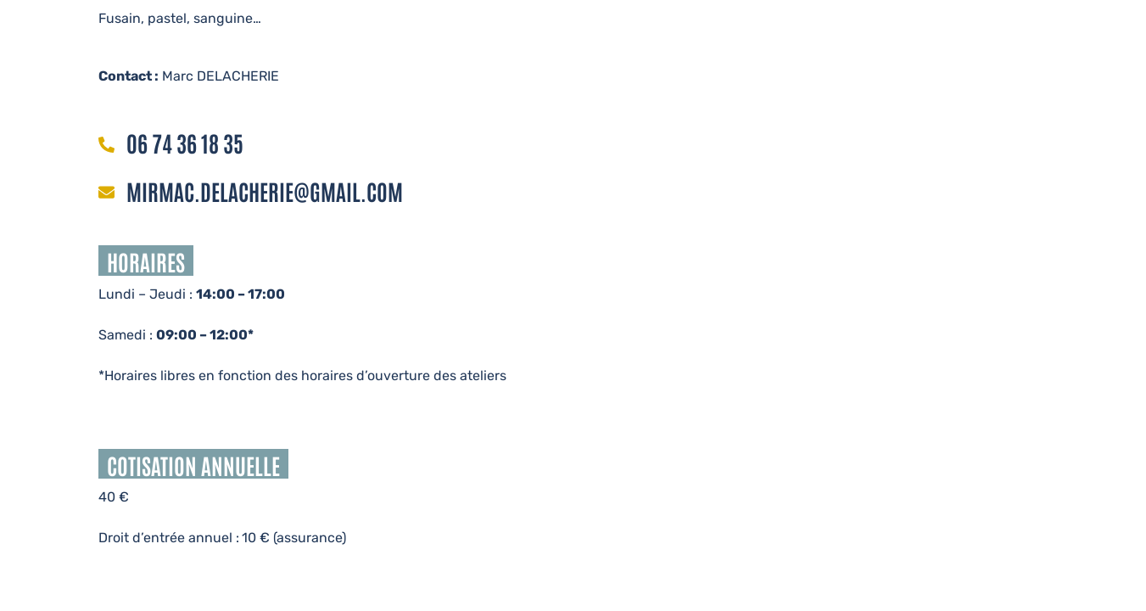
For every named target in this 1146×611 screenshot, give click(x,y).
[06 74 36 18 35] (106, 146)
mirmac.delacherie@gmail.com (264, 191)
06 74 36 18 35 (184, 142)
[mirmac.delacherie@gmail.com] (106, 193)
